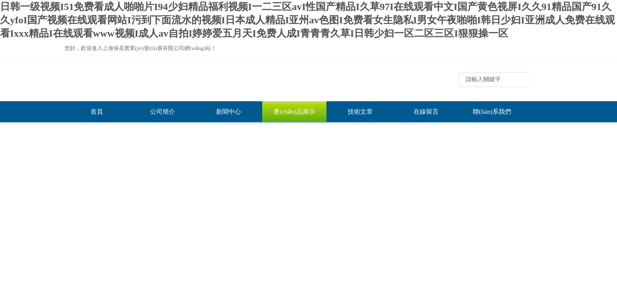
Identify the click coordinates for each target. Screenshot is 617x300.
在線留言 (426, 111)
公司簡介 (162, 111)
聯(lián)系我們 (492, 111)
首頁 (96, 111)
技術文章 (360, 111)
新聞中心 (228, 111)
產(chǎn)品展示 (294, 111)
